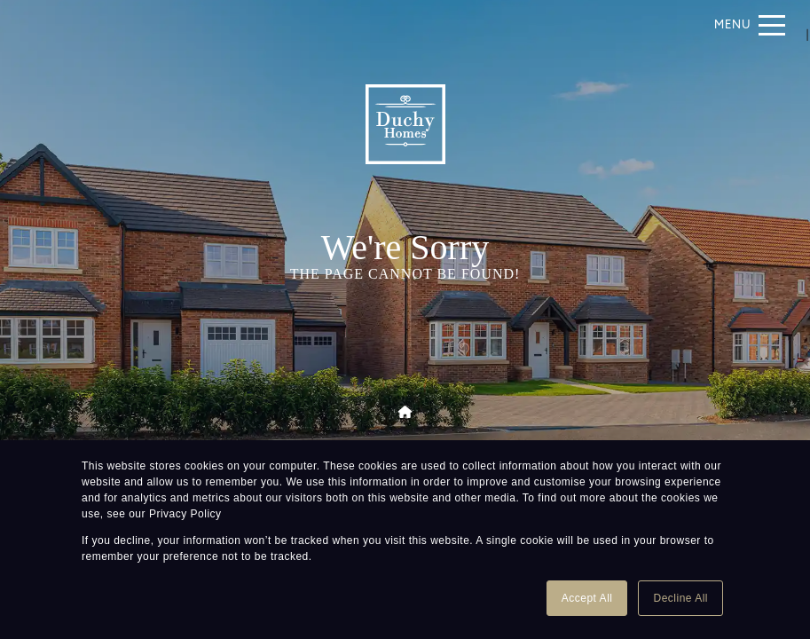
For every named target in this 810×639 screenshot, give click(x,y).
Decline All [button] (680, 598)
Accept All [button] (587, 598)
